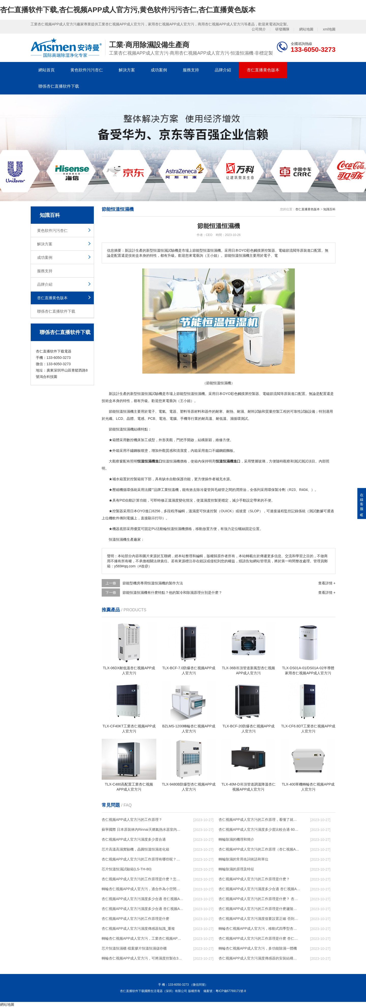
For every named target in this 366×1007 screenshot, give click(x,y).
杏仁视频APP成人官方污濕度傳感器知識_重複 (138, 928)
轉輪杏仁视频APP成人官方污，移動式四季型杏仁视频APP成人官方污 (259, 928)
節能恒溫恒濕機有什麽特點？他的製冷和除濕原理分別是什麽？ (172, 592)
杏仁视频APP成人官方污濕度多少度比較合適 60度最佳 (259, 829)
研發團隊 (282, 29)
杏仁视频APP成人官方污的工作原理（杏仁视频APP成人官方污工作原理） (259, 849)
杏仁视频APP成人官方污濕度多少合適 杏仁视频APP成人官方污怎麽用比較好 (143, 899)
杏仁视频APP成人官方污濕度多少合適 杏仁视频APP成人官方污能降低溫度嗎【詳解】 (259, 889)
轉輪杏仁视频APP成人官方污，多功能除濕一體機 (258, 948)
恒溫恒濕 (144, 394)
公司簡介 (259, 29)
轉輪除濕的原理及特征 (236, 869)
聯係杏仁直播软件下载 (58, 86)
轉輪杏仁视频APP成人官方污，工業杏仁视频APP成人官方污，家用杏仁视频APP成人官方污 (143, 938)
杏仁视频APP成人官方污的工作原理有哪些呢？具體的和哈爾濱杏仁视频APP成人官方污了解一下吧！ (143, 859)
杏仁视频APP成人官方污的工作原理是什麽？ (254, 879)
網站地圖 (306, 29)
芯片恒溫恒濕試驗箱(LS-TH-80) (126, 869)
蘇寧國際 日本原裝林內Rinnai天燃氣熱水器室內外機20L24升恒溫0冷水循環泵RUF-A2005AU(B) (143, 829)
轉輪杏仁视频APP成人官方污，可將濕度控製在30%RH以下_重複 (143, 958)
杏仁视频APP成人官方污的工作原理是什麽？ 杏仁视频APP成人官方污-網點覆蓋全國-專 (259, 899)
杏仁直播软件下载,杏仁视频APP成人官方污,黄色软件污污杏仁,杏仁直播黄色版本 (127, 10)
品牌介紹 (223, 70)
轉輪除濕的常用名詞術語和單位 (243, 859)
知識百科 (329, 209)
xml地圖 (329, 29)
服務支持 (191, 70)
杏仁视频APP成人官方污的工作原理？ (132, 820)
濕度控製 (211, 500)
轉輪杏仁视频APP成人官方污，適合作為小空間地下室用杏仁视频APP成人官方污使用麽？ (143, 889)
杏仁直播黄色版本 (263, 70)
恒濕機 (128, 411)
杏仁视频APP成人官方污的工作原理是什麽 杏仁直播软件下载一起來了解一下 (259, 938)
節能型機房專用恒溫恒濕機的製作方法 (153, 583)
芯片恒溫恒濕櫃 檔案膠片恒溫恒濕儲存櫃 (134, 948)
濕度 (175, 500)
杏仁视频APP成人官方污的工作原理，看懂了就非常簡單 (259, 820)
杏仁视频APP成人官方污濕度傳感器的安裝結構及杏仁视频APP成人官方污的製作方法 (259, 958)
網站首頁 (46, 70)
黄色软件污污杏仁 (86, 70)
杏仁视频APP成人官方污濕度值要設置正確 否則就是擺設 (259, 919)
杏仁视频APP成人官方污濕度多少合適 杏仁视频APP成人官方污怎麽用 (143, 909)
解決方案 (127, 70)
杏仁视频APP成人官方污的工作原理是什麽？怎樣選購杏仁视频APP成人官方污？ (143, 879)
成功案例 (159, 70)
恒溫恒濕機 (196, 394)
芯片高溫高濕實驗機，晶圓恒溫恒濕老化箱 (135, 849)
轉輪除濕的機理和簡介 (236, 839)
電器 (172, 411)
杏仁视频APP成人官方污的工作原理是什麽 (135, 919)
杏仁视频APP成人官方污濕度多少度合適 (134, 839)
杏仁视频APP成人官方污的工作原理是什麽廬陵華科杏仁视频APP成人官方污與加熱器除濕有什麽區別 (259, 909)
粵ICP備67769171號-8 (231, 991)
